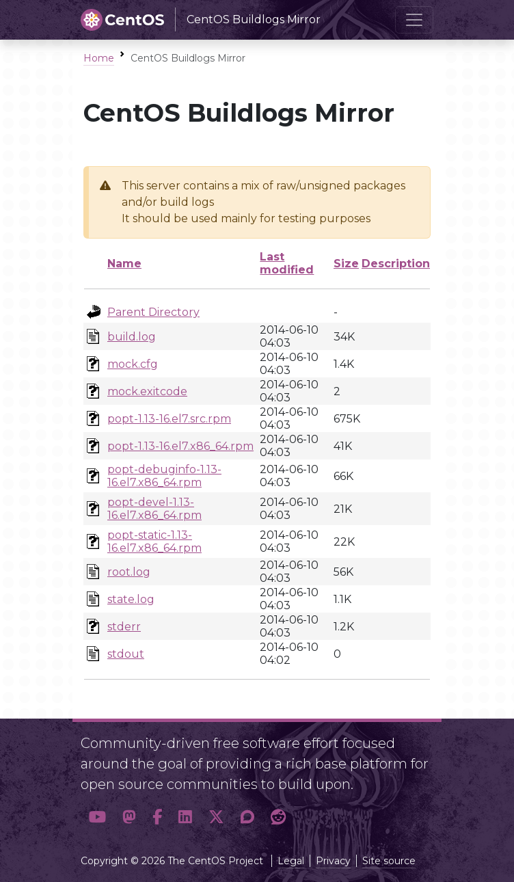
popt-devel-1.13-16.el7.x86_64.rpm (154, 509)
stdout (125, 653)
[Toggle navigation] (414, 20)
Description (396, 263)
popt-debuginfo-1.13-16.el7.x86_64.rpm (164, 476)
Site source (389, 861)
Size (346, 263)
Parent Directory (153, 312)
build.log (131, 336)
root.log (128, 571)
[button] (97, 817)
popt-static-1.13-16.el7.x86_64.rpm (154, 541)
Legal (291, 861)
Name (124, 263)
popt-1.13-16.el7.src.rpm (169, 418)
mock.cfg (132, 364)
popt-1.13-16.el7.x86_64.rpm (180, 446)
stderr (124, 626)
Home (98, 58)
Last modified (287, 263)
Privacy (333, 861)
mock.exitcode (147, 391)
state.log (130, 599)
